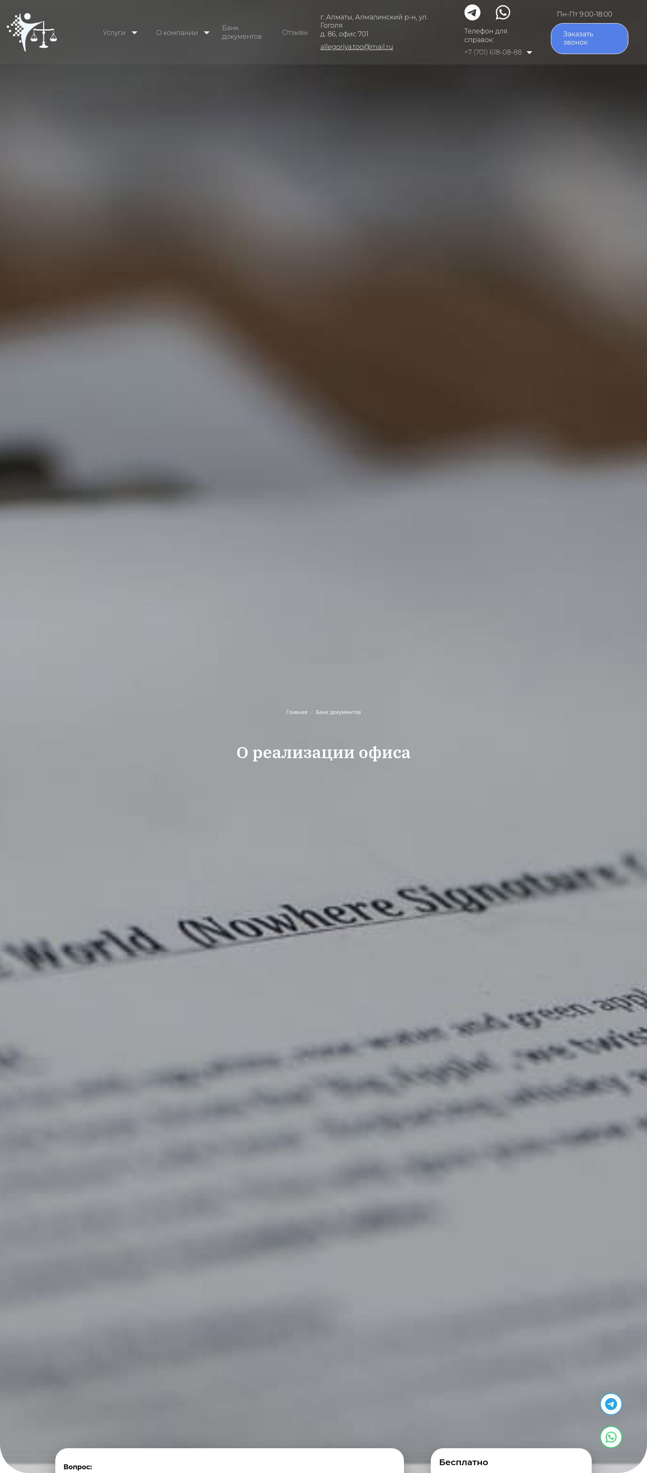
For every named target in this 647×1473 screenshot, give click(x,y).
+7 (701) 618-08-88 (493, 52)
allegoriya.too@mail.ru (356, 47)
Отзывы (295, 32)
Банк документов (242, 32)
